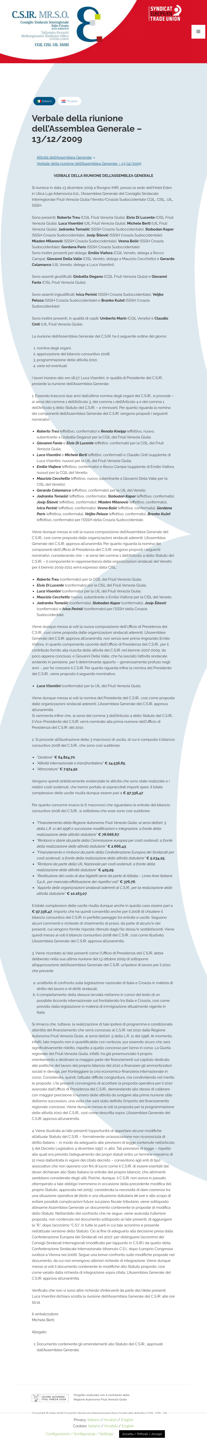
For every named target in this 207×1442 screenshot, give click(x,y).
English (127, 1420)
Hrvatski (110, 1420)
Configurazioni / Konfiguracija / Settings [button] (79, 1434)
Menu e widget (198, 32)
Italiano (93, 1420)
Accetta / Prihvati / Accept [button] (142, 1434)
